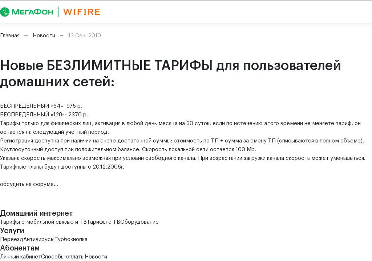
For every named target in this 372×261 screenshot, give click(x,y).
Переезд (11, 239)
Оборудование (139, 222)
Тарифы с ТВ (103, 222)
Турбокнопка (71, 239)
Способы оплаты (63, 257)
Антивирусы (38, 239)
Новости (96, 257)
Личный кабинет (20, 257)
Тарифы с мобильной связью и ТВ (43, 222)
